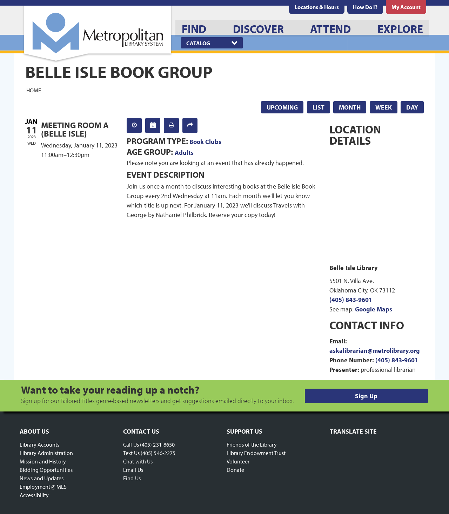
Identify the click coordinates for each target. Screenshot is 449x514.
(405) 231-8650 (157, 444)
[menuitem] (316, 7)
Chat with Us (138, 461)
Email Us (133, 469)
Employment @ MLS (43, 486)
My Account (406, 7)
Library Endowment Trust (256, 452)
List (318, 107)
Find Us (132, 478)
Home (33, 89)
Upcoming (282, 107)
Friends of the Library (252, 444)
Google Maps (373, 309)
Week (383, 107)
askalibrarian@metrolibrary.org (374, 351)
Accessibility (34, 495)
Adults (184, 153)
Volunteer (238, 461)
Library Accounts (40, 444)
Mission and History (43, 461)
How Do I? (365, 7)
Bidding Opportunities (46, 469)
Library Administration (46, 452)
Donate (235, 469)
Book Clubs (205, 142)
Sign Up (366, 396)
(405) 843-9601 (350, 300)
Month (350, 107)
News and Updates (42, 478)
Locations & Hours (317, 7)
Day (412, 107)
